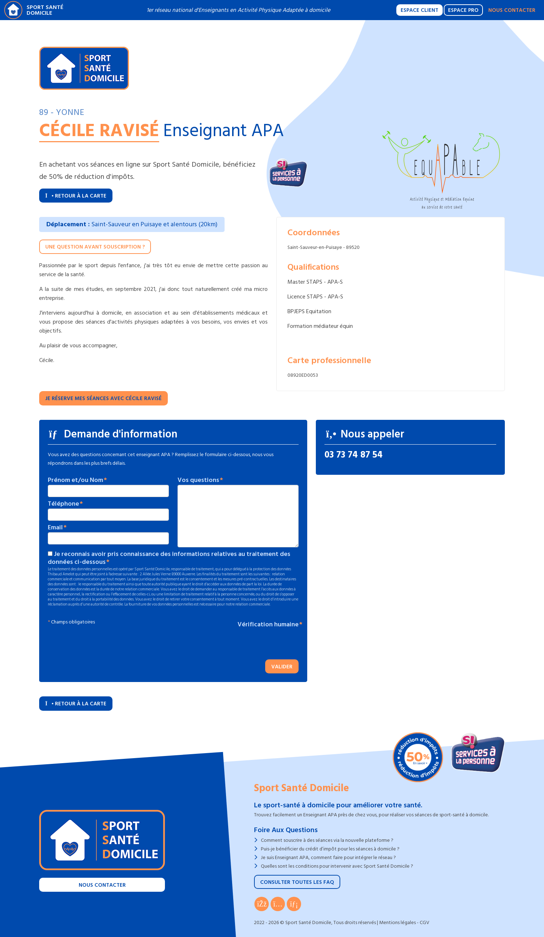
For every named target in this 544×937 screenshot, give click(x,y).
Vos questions (198, 480)
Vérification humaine (268, 624)
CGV (424, 922)
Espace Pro (463, 10)
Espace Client (419, 10)
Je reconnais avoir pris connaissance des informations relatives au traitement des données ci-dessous (169, 558)
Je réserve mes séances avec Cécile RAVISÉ (103, 398)
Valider (281, 666)
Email (55, 528)
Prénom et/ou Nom (75, 480)
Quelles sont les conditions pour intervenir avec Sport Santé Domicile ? (337, 866)
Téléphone (63, 504)
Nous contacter (511, 10)
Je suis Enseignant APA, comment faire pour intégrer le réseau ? (328, 857)
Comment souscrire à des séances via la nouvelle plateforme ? (327, 840)
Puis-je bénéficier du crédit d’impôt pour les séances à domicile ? (330, 849)
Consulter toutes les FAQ (297, 882)
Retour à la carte (75, 195)
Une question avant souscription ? (95, 246)
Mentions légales (397, 922)
